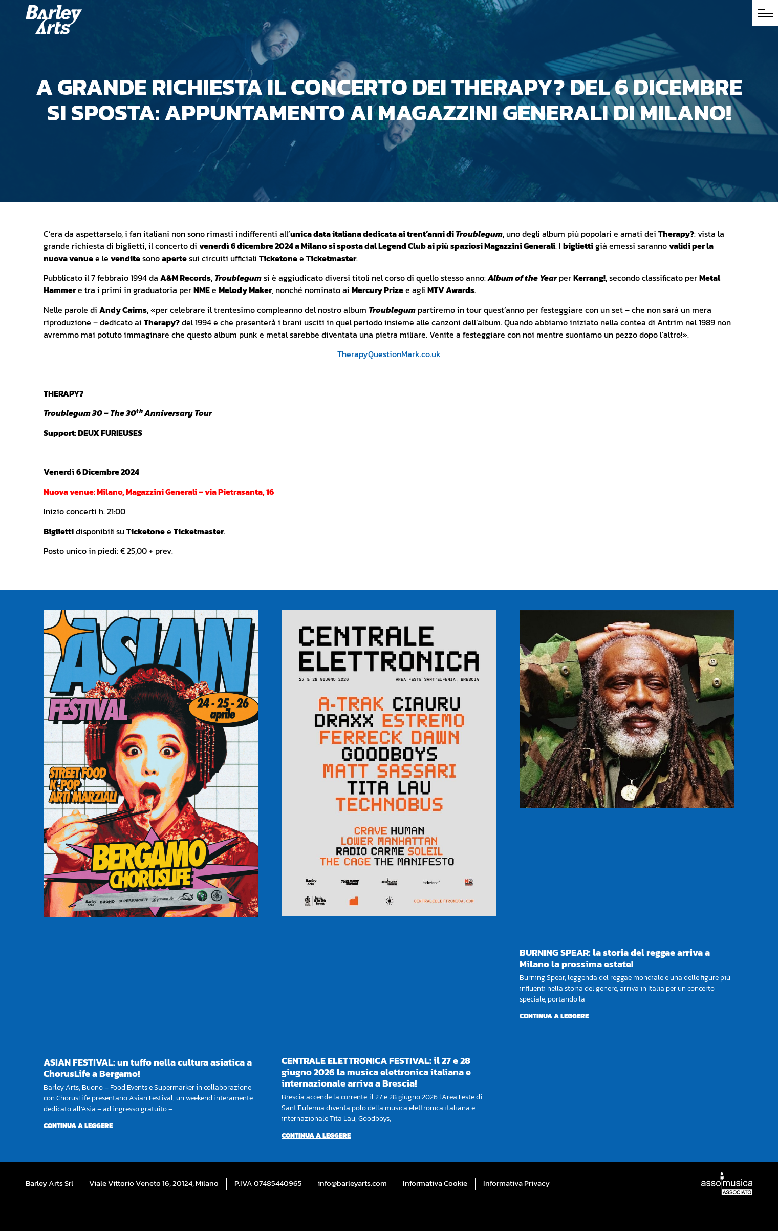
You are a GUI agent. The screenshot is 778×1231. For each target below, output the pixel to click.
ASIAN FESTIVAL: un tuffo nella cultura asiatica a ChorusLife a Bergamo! (148, 1067)
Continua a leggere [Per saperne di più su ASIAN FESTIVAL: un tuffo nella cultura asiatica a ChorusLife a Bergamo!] (78, 1126)
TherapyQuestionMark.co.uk (389, 354)
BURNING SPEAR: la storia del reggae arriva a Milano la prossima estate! (615, 958)
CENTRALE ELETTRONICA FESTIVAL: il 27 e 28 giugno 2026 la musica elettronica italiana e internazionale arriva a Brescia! (376, 1072)
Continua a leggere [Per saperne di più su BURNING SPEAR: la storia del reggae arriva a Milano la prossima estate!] (554, 1016)
